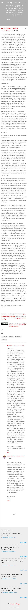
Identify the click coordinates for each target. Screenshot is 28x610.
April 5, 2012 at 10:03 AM (19, 456)
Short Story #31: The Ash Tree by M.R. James (11, 534)
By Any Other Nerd (13, 2)
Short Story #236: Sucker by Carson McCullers (10, 548)
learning (11, 337)
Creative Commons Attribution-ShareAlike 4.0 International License (18, 325)
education (4, 337)
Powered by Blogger (14, 604)
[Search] (26, 3)
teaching (4, 340)
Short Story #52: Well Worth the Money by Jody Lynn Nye (11, 576)
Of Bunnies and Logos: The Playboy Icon (12, 562)
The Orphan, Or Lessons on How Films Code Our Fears (11, 589)
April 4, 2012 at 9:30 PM (19, 346)
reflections (18, 337)
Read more (23, 542)
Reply (8, 452)
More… (8, 23)
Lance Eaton (10, 456)
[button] (26, 28)
